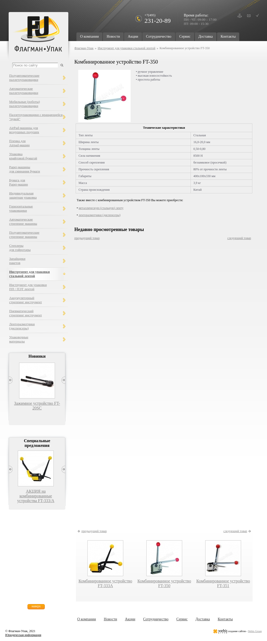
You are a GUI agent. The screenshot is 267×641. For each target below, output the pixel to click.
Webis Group (255, 631)
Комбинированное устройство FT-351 (223, 583)
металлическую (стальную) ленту (101, 208)
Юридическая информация (23, 635)
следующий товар (239, 238)
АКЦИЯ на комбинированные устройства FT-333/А (35, 496)
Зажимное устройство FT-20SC (37, 405)
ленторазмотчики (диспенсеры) (99, 215)
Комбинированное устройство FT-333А (105, 583)
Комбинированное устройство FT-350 (164, 583)
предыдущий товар (87, 238)
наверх (36, 606)
